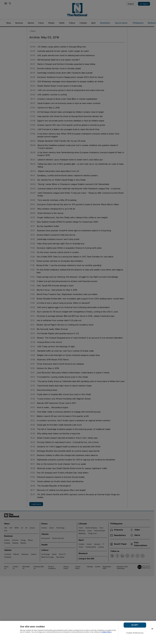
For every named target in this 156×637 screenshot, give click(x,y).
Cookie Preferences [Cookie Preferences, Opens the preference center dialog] (135, 633)
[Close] (152, 628)
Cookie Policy (106, 632)
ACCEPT (134, 625)
